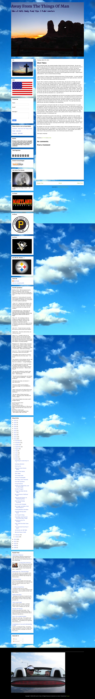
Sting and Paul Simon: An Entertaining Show (21, 498)
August (17, 448)
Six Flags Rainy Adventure (25, 562)
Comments (16, 641)
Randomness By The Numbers (20, 521)
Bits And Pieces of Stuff (20, 532)
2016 (15, 434)
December (17, 440)
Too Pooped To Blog (19, 515)
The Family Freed (19, 475)
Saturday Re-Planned (17, 608)
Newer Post (40, 183)
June (16, 452)
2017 (15, 432)
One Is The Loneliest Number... (19, 616)
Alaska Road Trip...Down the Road (20, 571)
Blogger (67, 696)
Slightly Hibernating (16, 594)
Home (60, 183)
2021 (15, 424)
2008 (15, 547)
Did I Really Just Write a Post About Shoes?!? (22, 507)
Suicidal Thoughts (19, 489)
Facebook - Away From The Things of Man (22, 128)
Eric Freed (16, 281)
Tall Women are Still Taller (21, 530)
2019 (15, 428)
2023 (15, 422)
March (16, 459)
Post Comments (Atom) (63, 187)
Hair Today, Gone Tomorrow (21, 479)
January (17, 536)
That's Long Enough (17, 602)
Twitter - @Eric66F (16, 131)
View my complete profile (18, 283)
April (16, 457)
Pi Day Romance (19, 483)
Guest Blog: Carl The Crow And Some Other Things (21, 517)
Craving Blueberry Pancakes (21, 509)
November (17, 442)
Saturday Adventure (19, 464)
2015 (15, 436)
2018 (15, 430)
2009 (15, 545)
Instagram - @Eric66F (17, 133)
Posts (15, 639)
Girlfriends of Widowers (17, 555)
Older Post (80, 183)
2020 (15, 426)
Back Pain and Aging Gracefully (20, 501)
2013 (15, 539)
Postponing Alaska (16, 579)
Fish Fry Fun (18, 466)
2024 (15, 420)
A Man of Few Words (20, 471)
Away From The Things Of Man (40, 6)
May (16, 455)
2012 (15, 541)
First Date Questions (20, 481)
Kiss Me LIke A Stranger (20, 504)
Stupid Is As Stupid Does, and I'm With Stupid (22, 486)
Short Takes (18, 473)
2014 (15, 438)
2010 (15, 543)
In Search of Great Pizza (18, 587)
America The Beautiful (20, 477)
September (18, 446)
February (17, 534)
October (17, 444)
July (16, 450)
